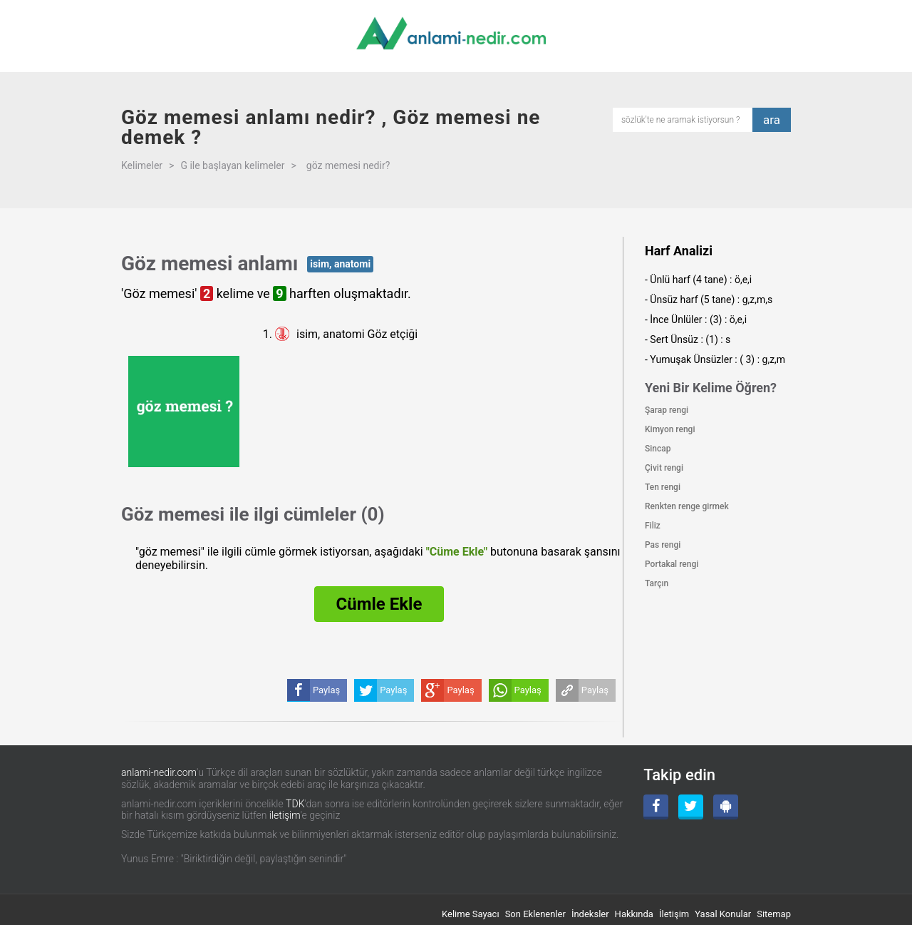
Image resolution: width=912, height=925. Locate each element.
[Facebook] (655, 806)
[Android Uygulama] (725, 806)
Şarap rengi (666, 410)
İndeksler (590, 914)
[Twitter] (690, 806)
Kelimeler (141, 165)
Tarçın (656, 583)
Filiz (652, 526)
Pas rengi (662, 545)
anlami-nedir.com (159, 772)
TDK (295, 803)
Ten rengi (662, 487)
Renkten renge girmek (687, 506)
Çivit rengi (664, 468)
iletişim (285, 815)
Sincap (657, 449)
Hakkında (634, 914)
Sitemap (774, 914)
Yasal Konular (723, 914)
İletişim (674, 914)
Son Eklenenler (535, 914)
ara (771, 120)
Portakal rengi (671, 564)
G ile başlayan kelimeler (232, 165)
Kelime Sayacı (470, 914)
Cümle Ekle (379, 604)
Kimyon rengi (670, 429)
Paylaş (594, 690)
